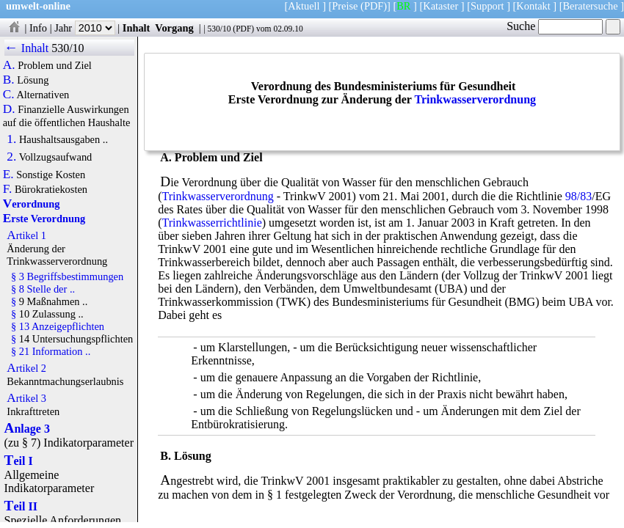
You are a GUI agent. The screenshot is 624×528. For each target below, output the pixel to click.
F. (7, 189)
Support (487, 6)
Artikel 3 (26, 398)
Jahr (84, 28)
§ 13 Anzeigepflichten (57, 326)
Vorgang (174, 28)
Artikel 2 (26, 368)
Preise (345, 6)
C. (9, 94)
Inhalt (136, 28)
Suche (555, 26)
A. (9, 65)
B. (9, 80)
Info (38, 28)
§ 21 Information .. (50, 351)
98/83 (578, 196)
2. (11, 157)
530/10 (219, 28)
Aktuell (303, 6)
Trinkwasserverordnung (475, 99)
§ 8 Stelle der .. (43, 289)
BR (403, 6)
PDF (243, 28)
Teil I (18, 461)
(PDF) (373, 6)
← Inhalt (26, 48)
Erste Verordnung (44, 218)
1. (11, 139)
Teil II (20, 506)
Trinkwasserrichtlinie (211, 222)
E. (8, 174)
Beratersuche (590, 6)
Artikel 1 (26, 235)
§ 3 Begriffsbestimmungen (67, 276)
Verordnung (31, 204)
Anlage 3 (27, 428)
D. (9, 109)
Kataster (440, 6)
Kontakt (533, 6)
